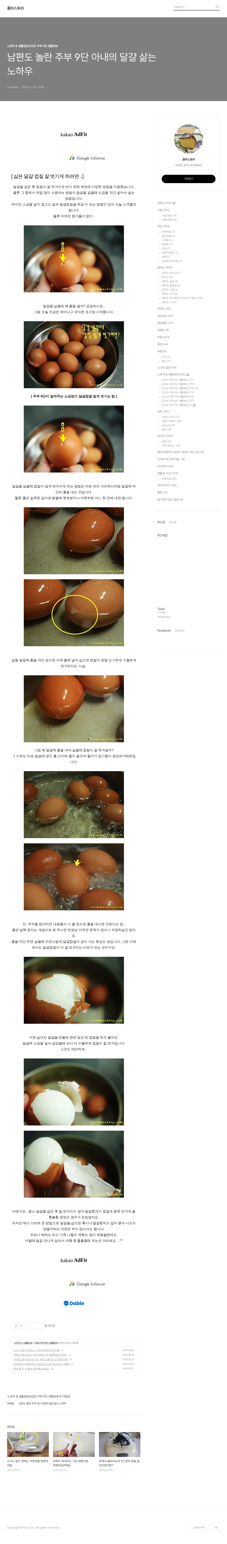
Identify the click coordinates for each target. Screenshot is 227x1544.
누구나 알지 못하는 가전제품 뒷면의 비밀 (37, 1350)
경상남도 (165, 316)
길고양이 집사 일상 (170, 500)
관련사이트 (199, 1527)
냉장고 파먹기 (171, 421)
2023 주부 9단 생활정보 (177, 392)
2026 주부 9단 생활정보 (178, 405)
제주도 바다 (170, 293)
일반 (167, 441)
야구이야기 (167, 485)
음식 (167, 429)
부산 (163, 226)
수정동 (167, 240)
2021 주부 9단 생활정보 (178, 380)
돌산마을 (168, 236)
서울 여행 (169, 219)
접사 (166, 361)
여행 (161, 351)
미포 (166, 248)
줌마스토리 (15, 8)
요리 (163, 412)
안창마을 (168, 231)
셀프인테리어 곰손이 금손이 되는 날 (180, 452)
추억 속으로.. (171, 445)
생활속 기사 (167, 473)
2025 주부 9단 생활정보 (178, 400)
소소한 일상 (167, 368)
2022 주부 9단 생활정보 (46, 1342)
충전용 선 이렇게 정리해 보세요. (32, 1368)
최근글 (161, 522)
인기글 (173, 522)
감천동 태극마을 (172, 261)
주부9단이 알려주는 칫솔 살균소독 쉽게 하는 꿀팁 (41, 1364)
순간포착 (165, 466)
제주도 (164, 268)
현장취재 (169, 478)
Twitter (180, 630)
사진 (166, 356)
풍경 (162, 344)
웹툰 (162, 493)
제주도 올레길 (171, 285)
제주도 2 (169, 302)
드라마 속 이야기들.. (171, 459)
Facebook (164, 630)
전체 (166, 203)
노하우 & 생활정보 (23, 1342)
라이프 (165, 436)
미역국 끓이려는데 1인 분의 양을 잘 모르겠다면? (41, 1359)
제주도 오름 (170, 289)
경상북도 (165, 323)
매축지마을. (170, 252)
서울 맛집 (169, 215)
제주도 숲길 (170, 281)
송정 (166, 256)
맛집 (163, 337)
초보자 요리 (170, 417)
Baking (168, 425)
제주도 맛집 (171, 273)
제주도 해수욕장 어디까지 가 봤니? (182, 298)
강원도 (163, 330)
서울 (163, 210)
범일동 (167, 244)
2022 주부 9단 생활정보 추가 (180, 388)
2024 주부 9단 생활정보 (178, 396)
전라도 (164, 309)
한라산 (167, 277)
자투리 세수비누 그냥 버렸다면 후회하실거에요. (40, 1354)
